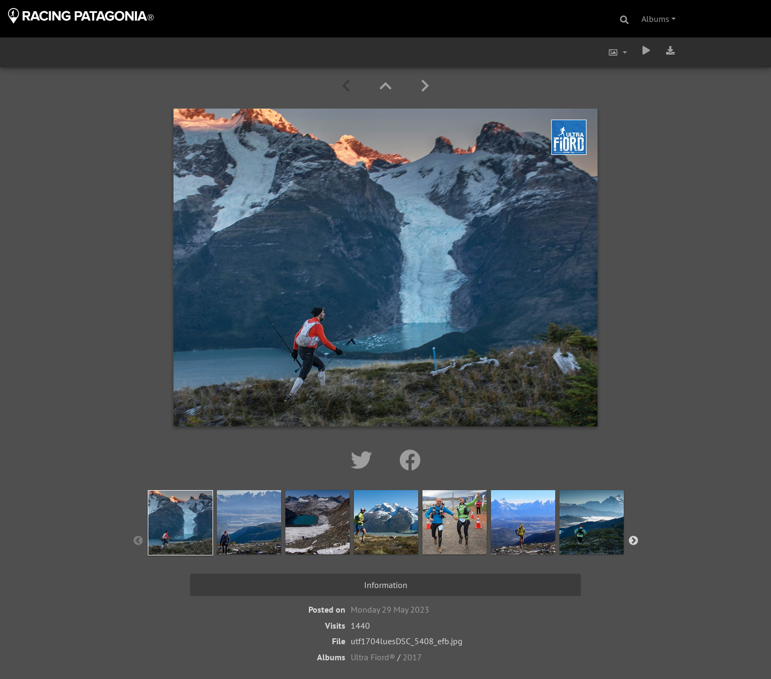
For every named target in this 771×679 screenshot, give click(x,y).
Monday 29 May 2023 (390, 609)
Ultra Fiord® (373, 657)
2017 (412, 657)
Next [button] (633, 541)
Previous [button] (138, 541)
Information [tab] (385, 584)
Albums (655, 18)
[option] (180, 539)
